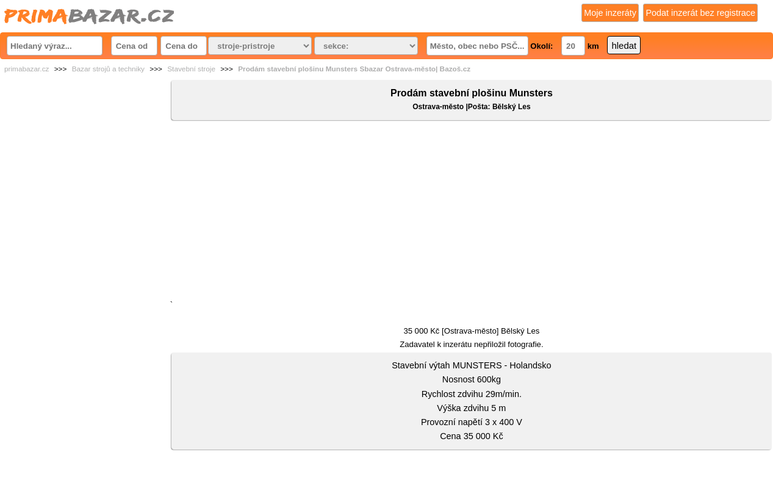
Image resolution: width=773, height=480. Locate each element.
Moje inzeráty (610, 13)
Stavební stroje (191, 69)
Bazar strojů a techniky (108, 69)
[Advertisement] (471, 212)
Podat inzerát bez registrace (700, 13)
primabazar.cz (26, 69)
